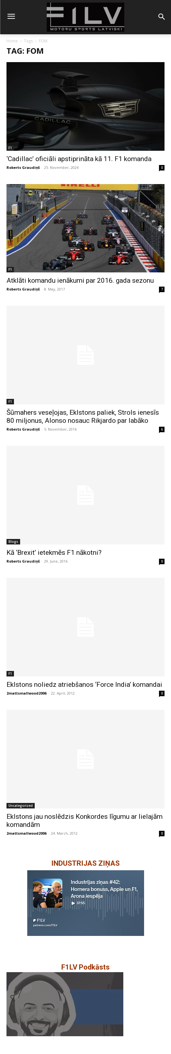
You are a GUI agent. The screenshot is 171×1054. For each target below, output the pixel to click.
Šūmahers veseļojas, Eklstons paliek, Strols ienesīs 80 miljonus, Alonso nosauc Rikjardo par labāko (82, 416)
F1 (10, 148)
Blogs (13, 541)
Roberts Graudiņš (23, 167)
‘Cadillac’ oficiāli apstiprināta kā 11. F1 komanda (79, 159)
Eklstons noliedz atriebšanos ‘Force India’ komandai (84, 684)
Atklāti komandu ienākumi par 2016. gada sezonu (80, 280)
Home (12, 41)
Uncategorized (20, 805)
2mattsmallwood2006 (26, 693)
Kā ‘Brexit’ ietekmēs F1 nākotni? (54, 552)
